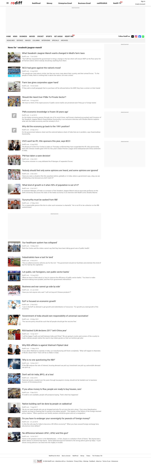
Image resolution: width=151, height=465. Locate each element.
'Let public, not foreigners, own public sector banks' (45, 272)
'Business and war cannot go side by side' (41, 286)
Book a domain (66, 456)
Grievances (114, 461)
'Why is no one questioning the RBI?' (38, 360)
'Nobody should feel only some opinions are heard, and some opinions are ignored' (60, 170)
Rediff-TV (117, 3)
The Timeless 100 (97, 456)
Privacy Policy (78, 461)
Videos (88, 456)
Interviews (46, 40)
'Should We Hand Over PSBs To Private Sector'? (44, 97)
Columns (36, 40)
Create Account (140, 4)
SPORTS (49, 36)
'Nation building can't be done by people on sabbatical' (47, 404)
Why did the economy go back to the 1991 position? (46, 126)
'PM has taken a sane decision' (36, 156)
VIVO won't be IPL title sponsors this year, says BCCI (46, 141)
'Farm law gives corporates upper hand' (40, 82)
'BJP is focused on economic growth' (39, 301)
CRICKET (40, 36)
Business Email (84, 3)
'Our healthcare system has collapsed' (39, 242)
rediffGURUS (102, 3)
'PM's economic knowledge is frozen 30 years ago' (45, 112)
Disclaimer (70, 461)
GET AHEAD (58, 36)
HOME (8, 36)
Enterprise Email (65, 3)
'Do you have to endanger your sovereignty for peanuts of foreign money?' (56, 418)
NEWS (15, 36)
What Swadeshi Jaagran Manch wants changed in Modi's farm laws (53, 53)
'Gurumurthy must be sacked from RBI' (40, 200)
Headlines (11, 40)
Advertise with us (60, 461)
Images (28, 40)
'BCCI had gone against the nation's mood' (41, 68)
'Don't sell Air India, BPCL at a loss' (38, 374)
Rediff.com (51, 461)
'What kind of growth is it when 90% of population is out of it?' (50, 185)
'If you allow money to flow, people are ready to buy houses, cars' (51, 389)
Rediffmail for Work (54, 456)
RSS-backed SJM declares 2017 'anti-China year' (44, 330)
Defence (20, 40)
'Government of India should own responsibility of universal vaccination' (55, 316)
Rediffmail (36, 3)
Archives (64, 40)
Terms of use (106, 461)
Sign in (143, 1)
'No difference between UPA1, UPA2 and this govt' (45, 433)
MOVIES (32, 36)
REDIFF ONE (69, 36)
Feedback (92, 461)
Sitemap (85, 461)
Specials (55, 40)
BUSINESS (23, 36)
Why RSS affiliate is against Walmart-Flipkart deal (45, 345)
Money (49, 3)
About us (98, 461)
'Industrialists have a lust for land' (37, 257)
